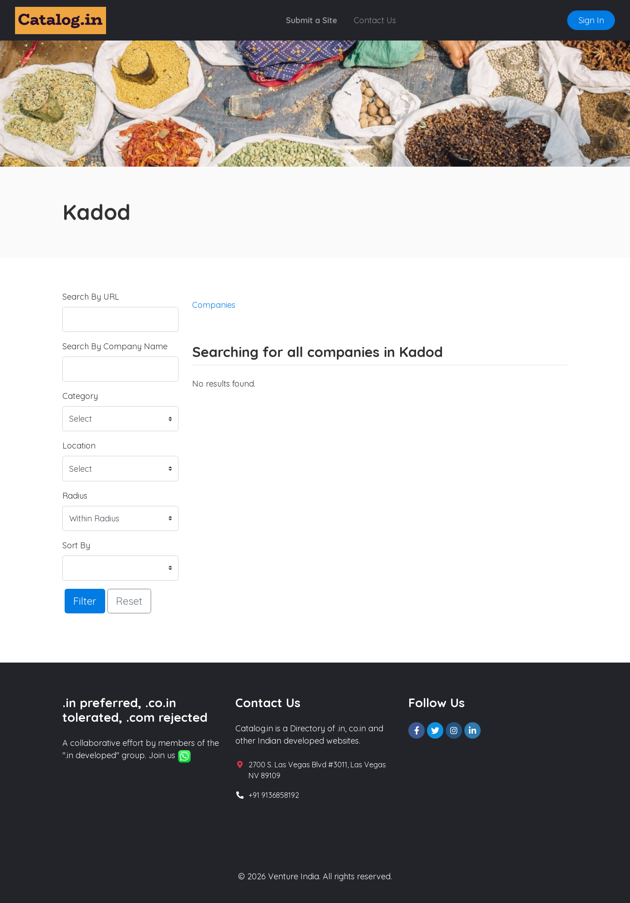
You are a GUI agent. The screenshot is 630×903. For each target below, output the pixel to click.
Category (80, 396)
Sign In (591, 20)
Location (79, 445)
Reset (129, 600)
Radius (74, 495)
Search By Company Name (115, 346)
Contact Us (375, 20)
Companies (213, 305)
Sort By (76, 545)
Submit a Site (311, 20)
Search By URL (90, 296)
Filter (85, 600)
